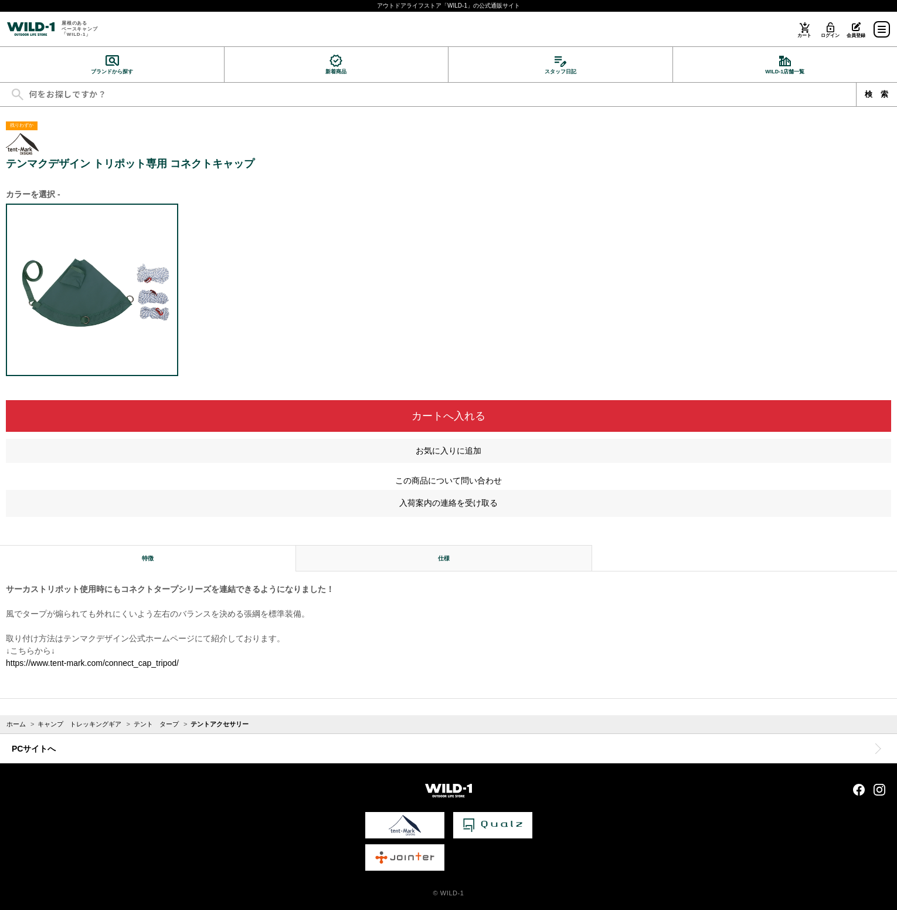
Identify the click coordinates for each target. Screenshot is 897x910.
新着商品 (335, 72)
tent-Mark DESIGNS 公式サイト (404, 825)
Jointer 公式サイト (404, 857)
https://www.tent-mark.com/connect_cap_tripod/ (92, 663)
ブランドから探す (112, 72)
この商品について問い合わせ (448, 480)
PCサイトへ (34, 748)
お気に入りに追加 (448, 450)
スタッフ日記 (560, 72)
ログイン (830, 35)
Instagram (879, 790)
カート (804, 35)
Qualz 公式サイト (492, 825)
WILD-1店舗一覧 (784, 72)
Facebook (859, 790)
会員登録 (856, 35)
